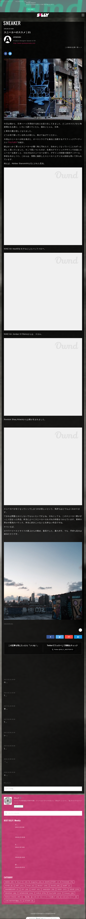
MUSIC (43, 885)
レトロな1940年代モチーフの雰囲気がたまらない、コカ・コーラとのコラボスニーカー (42, 735)
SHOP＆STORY (52, 882)
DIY (25, 889)
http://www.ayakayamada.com (24, 43)
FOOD (9, 885)
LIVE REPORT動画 (13, 901)
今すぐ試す (30, 9)
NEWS (9, 882)
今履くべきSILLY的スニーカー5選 (19, 682)
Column (69, 893)
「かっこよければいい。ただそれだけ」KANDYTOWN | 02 (35, 834)
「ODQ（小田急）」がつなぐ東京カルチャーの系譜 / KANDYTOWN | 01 (40, 855)
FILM (31, 885)
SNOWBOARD (12, 889)
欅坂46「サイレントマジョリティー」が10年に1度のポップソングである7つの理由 (43, 865)
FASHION (67, 882)
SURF (66, 885)
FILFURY (13, 142)
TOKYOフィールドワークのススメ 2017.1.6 (23, 722)
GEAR (74, 889)
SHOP (35, 889)
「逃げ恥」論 (30, 897)
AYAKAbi (17, 37)
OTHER (29, 901)
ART (20, 885)
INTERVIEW (26, 893)
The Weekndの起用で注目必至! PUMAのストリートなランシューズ (34, 696)
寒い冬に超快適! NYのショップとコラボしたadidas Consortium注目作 (35, 709)
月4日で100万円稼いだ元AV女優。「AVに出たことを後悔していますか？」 (40, 824)
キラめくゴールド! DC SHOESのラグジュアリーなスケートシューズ (34, 775)
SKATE (55, 885)
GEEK (62, 889)
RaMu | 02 (19, 844)
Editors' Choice (12, 897)
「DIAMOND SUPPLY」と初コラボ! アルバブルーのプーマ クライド (34, 762)
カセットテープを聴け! (49, 897)
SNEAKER (12, 23)
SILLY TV (22, 882)
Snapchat (36, 882)
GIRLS (41, 893)
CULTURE (55, 893)
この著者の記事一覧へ (73, 47)
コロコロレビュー (69, 897)
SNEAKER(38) (8, 624)
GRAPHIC (10, 893)
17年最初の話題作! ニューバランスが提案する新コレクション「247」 (35, 749)
